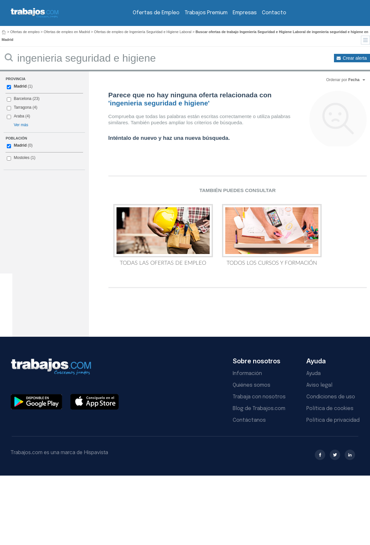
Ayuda (313, 373)
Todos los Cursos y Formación (272, 235)
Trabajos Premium (206, 13)
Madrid (20, 86)
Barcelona (22, 98)
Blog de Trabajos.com (259, 408)
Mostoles (21, 157)
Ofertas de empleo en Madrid (67, 32)
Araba (19, 116)
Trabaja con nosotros (259, 397)
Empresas (245, 13)
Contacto (274, 13)
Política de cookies (329, 408)
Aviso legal (319, 385)
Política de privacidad (333, 420)
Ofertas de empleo (25, 32)
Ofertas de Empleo (156, 13)
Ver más (21, 125)
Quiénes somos (251, 385)
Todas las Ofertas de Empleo (163, 235)
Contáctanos (249, 420)
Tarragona (22, 107)
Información (247, 373)
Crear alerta (355, 58)
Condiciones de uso (330, 397)
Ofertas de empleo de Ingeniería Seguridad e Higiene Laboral (142, 32)
